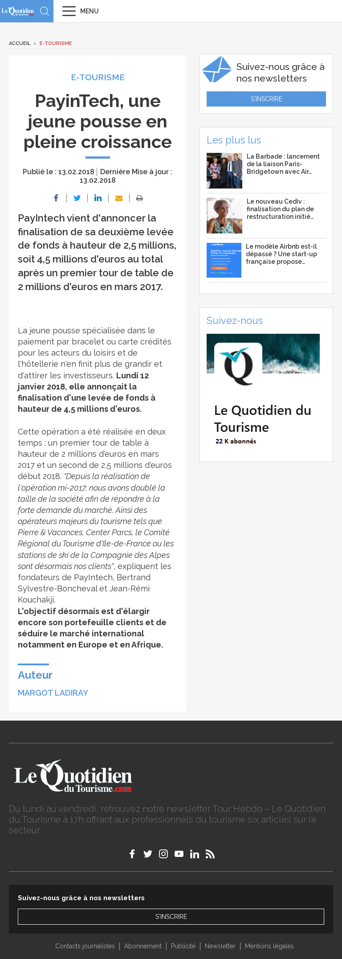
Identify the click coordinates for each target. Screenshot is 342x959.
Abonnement (143, 946)
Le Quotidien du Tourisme (18, 11)
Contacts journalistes (85, 946)
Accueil (19, 43)
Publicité (183, 946)
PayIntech (93, 577)
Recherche (44, 11)
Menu (89, 11)
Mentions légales (269, 946)
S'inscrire (266, 98)
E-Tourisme (56, 43)
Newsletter (220, 946)
